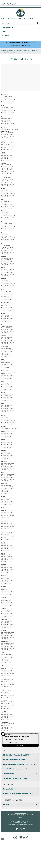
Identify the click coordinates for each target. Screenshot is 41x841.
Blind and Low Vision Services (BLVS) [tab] (16, 755)
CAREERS (20, 817)
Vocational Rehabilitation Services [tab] (15, 778)
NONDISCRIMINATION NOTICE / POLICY (20, 821)
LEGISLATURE (20, 816)
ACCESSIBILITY (27, 834)
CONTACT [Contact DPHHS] (20, 18)
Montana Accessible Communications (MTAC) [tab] (18, 794)
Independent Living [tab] (9, 789)
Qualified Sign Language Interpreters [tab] (16, 769)
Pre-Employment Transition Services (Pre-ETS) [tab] (19, 764)
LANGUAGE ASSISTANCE (20, 813)
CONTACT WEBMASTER (20, 822)
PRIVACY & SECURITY (17, 834)
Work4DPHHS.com (25, 45)
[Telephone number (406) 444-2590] (12, 742)
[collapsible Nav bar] (38, 3)
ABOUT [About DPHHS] (3, 18)
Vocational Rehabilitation (30, 50)
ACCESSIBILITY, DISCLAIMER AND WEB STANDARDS (20, 824)
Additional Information (20, 745)
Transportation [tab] (8, 773)
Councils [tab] (6, 804)
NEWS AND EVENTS (11, 18)
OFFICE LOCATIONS (28, 18)
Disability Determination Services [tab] (14, 759)
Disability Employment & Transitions (11, 50)
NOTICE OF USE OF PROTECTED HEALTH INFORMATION (20, 814)
